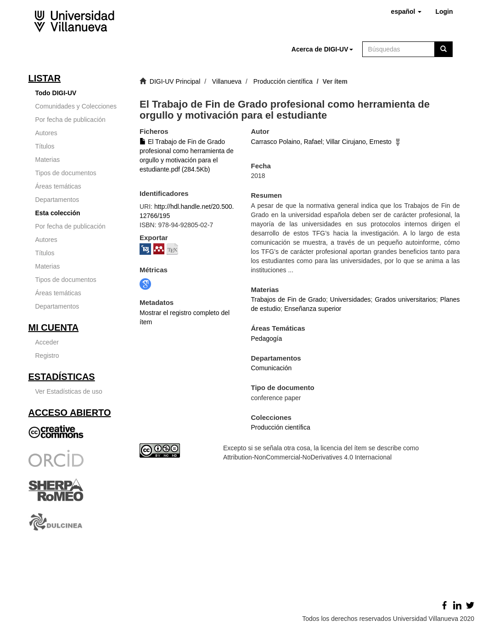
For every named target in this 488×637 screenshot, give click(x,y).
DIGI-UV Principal (175, 81)
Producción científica (283, 81)
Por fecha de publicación (70, 119)
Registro (47, 355)
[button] (406, 11)
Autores (46, 133)
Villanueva (226, 81)
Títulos (45, 146)
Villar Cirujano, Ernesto (359, 141)
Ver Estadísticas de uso (68, 391)
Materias (47, 159)
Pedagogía (266, 338)
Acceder (47, 342)
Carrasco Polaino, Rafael (287, 141)
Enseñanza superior (313, 308)
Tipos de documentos (65, 173)
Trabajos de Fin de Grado (288, 299)
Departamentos (57, 199)
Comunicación (271, 368)
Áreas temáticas (58, 186)
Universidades (350, 299)
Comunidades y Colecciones (76, 106)
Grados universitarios (405, 299)
